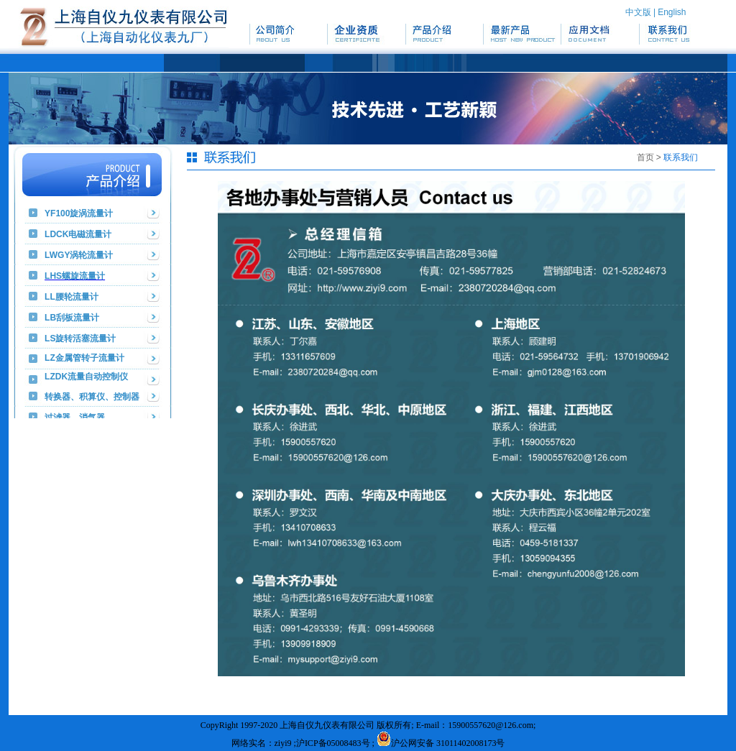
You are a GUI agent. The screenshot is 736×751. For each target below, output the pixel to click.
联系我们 (680, 157)
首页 (645, 157)
